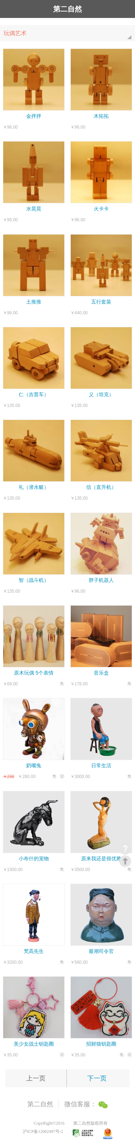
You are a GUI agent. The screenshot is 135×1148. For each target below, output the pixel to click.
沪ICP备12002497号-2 (43, 1131)
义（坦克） (101, 394)
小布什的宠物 (34, 858)
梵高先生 (34, 951)
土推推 (33, 302)
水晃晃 (33, 209)
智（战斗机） (34, 580)
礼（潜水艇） (34, 487)
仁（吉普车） (34, 394)
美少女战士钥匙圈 (34, 1044)
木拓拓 (101, 116)
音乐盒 (101, 673)
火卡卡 (101, 209)
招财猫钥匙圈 (101, 1044)
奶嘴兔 (33, 765)
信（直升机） (101, 487)
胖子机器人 (101, 580)
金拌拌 (33, 116)
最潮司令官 (101, 951)
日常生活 (101, 765)
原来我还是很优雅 (101, 858)
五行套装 (101, 302)
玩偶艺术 (69, 35)
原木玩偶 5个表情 (33, 673)
